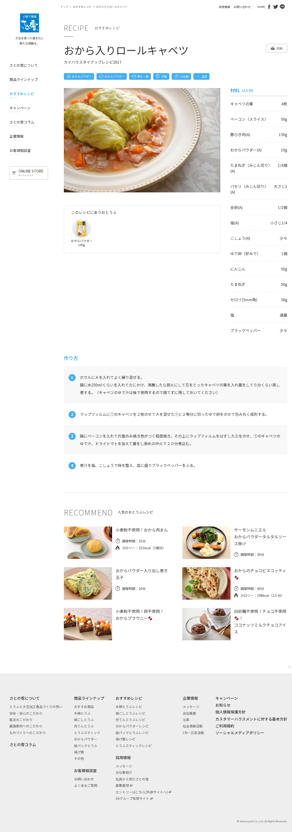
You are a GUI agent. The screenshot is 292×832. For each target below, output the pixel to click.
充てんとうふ (84, 726)
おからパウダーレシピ (132, 726)
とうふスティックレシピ (134, 745)
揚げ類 (79, 752)
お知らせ (223, 705)
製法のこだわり (21, 719)
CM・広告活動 (193, 732)
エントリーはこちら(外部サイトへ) (142, 792)
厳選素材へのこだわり (26, 726)
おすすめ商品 (84, 706)
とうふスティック (87, 732)
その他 (79, 758)
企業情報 (190, 698)
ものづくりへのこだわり (27, 732)
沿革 (186, 719)
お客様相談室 (85, 770)
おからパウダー (85, 739)
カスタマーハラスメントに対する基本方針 (251, 719)
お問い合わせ (242, 7)
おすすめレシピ (82, 7)
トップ (64, 7)
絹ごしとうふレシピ (130, 713)
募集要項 (122, 785)
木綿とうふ (82, 713)
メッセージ (124, 766)
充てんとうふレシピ (130, 719)
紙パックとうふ (85, 745)
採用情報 (224, 7)
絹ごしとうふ (84, 719)
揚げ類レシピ (125, 739)
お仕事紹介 (124, 772)
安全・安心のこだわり (26, 713)
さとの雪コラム (22, 744)
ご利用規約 (224, 726)
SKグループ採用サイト (132, 798)
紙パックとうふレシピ (132, 732)
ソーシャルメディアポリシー (239, 732)
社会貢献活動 (193, 726)
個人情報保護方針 (230, 712)
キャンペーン (226, 698)
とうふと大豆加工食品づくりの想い (35, 706)
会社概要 (189, 713)
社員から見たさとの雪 (132, 779)
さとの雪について (24, 698)
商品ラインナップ (89, 698)
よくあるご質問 (85, 785)
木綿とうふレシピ (129, 706)
